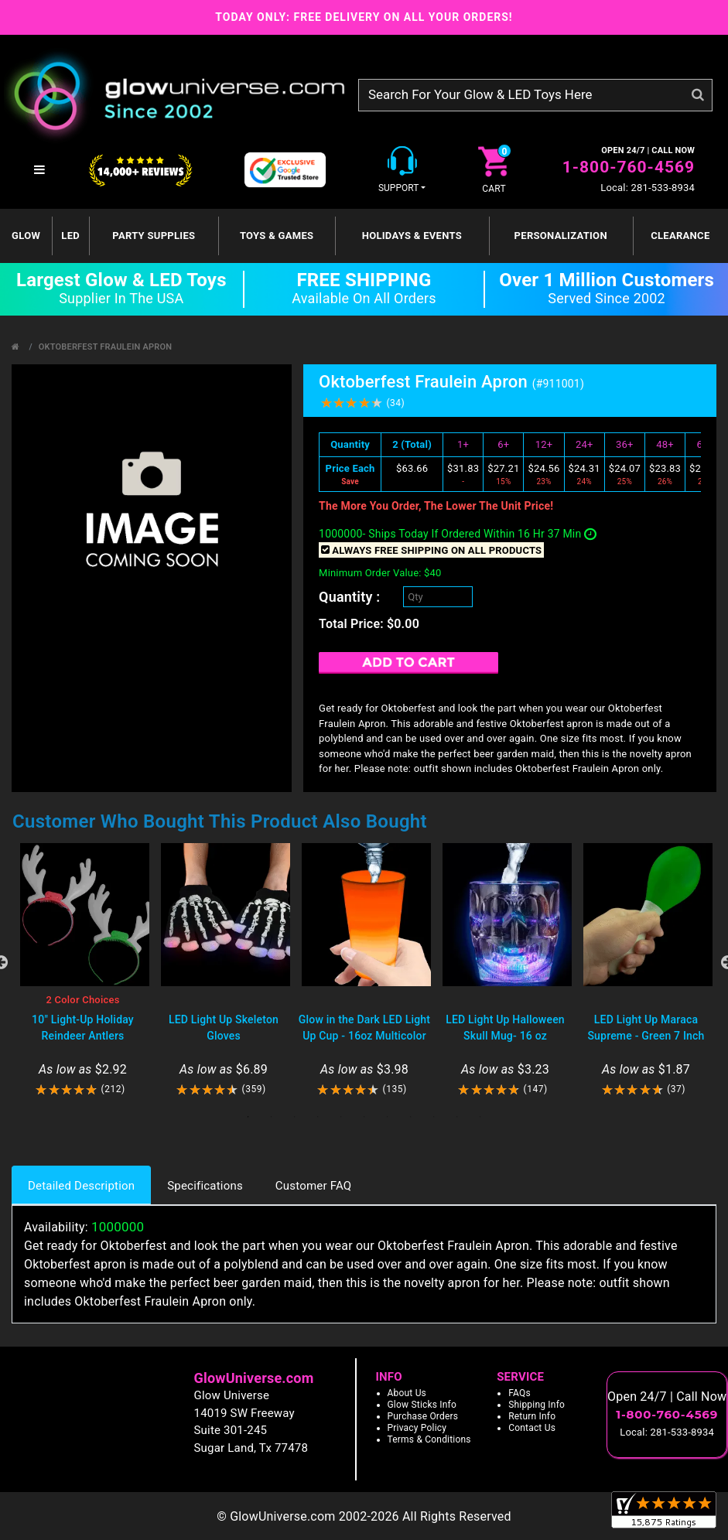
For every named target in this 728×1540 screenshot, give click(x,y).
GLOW (26, 235)
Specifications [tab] (205, 1186)
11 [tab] (480, 1117)
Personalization (560, 235)
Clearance (680, 235)
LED (70, 235)
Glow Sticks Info (422, 1404)
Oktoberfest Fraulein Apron (105, 347)
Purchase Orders (423, 1416)
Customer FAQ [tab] (313, 1186)
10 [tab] (457, 1117)
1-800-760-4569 (628, 167)
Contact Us (531, 1427)
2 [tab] (271, 1117)
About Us (407, 1393)
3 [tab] (294, 1117)
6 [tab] (364, 1117)
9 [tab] (434, 1117)
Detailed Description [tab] (81, 1186)
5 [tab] (341, 1117)
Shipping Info (536, 1404)
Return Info (531, 1416)
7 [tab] (387, 1117)
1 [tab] (248, 1117)
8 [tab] (411, 1117)
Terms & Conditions (429, 1439)
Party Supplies (153, 235)
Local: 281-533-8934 (647, 187)
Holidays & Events (412, 235)
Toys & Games (276, 235)
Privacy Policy (417, 1427)
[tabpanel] (82, 970)
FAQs (519, 1393)
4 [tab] (318, 1117)
